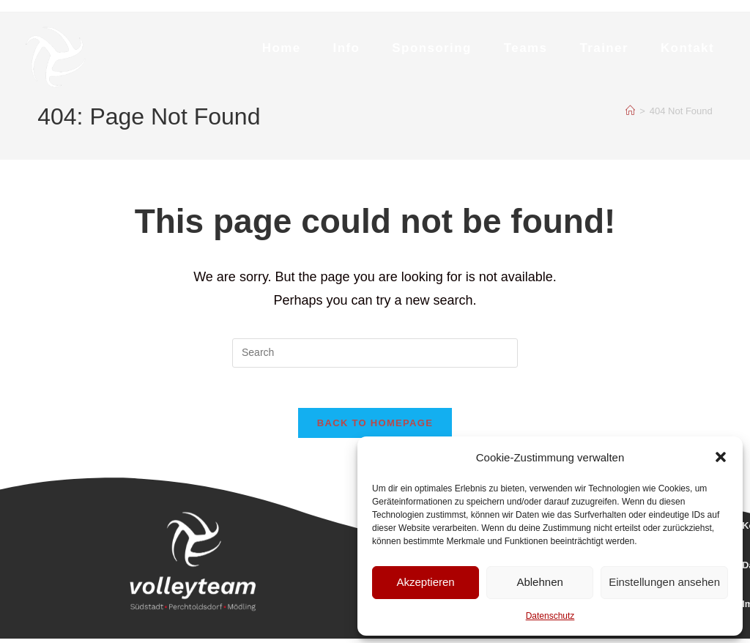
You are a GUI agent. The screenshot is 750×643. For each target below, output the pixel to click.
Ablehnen (539, 582)
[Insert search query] (375, 353)
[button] (720, 457)
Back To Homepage (375, 427)
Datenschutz (550, 616)
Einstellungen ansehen (664, 582)
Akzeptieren (425, 582)
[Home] (630, 110)
